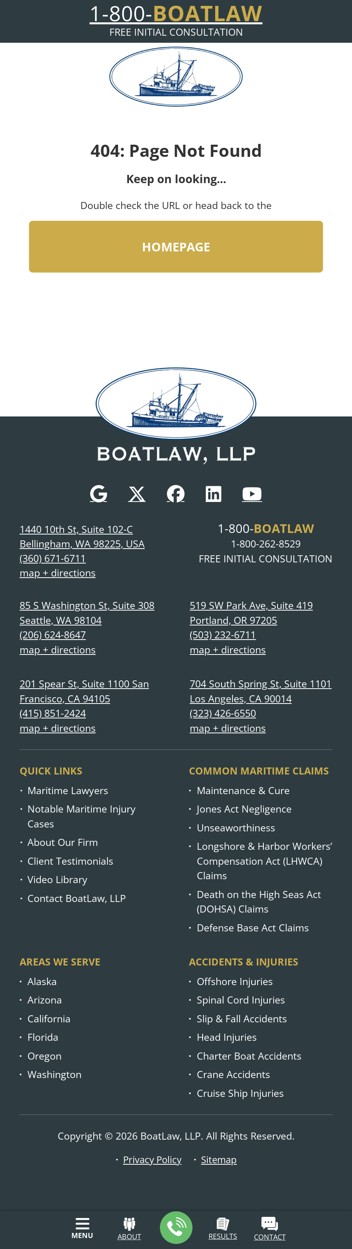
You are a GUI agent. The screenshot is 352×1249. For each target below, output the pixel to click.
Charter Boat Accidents (249, 1055)
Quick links (51, 770)
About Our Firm (62, 842)
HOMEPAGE (176, 247)
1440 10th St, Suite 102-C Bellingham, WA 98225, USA (82, 536)
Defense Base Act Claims (253, 927)
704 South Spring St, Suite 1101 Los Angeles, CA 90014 (261, 691)
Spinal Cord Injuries (241, 999)
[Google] (98, 493)
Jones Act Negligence (244, 808)
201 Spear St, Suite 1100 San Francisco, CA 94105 (84, 691)
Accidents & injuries (243, 961)
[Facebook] (176, 493)
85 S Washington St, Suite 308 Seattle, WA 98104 (87, 613)
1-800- (266, 527)
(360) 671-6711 (53, 558)
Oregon (44, 1055)
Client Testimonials (70, 860)
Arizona (44, 999)
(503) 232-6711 (223, 634)
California (49, 1018)
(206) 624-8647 (53, 634)
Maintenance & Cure (243, 790)
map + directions (58, 573)
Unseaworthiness (236, 827)
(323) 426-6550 (223, 713)
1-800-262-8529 (266, 543)
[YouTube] (252, 493)
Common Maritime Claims (259, 770)
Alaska (42, 981)
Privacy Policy (151, 1159)
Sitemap (220, 1159)
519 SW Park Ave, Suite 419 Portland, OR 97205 (251, 613)
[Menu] (82, 1228)
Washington (54, 1074)
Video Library (57, 879)
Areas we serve (60, 961)
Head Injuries (227, 1037)
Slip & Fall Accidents (242, 1018)
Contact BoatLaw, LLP (76, 898)
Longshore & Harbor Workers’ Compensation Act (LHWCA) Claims (264, 861)
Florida (42, 1037)
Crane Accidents (233, 1074)
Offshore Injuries (235, 981)
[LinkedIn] (213, 493)
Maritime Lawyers (67, 790)
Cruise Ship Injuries (240, 1093)
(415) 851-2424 (53, 713)
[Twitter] (137, 493)
